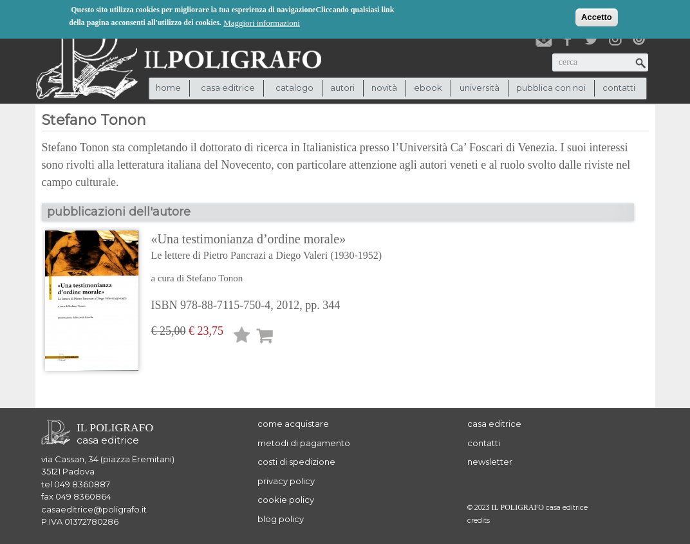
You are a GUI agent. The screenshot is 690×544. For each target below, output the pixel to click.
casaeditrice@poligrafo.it (94, 509)
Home (168, 87)
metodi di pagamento (303, 443)
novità (384, 87)
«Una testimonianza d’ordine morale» (266, 248)
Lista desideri (242, 337)
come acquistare (293, 423)
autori (342, 87)
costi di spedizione (296, 461)
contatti (618, 87)
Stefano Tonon (215, 278)
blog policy (280, 519)
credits (478, 520)
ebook (428, 87)
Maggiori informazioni (261, 21)
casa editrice (494, 423)
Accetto (596, 16)
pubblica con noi (551, 87)
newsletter (489, 461)
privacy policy (286, 481)
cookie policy (285, 499)
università (479, 87)
